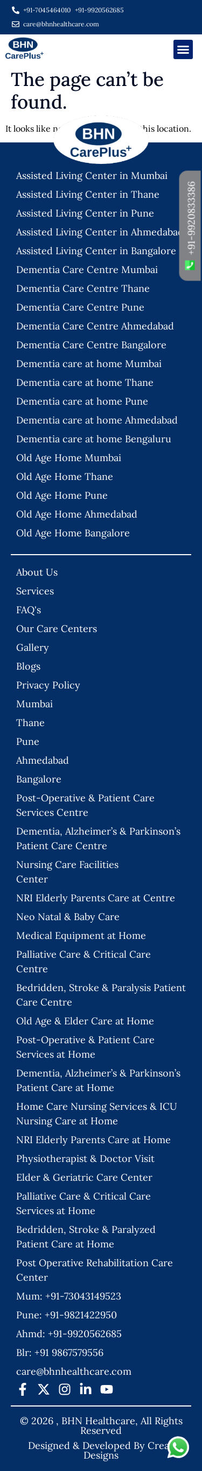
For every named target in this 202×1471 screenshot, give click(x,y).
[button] (183, 49)
